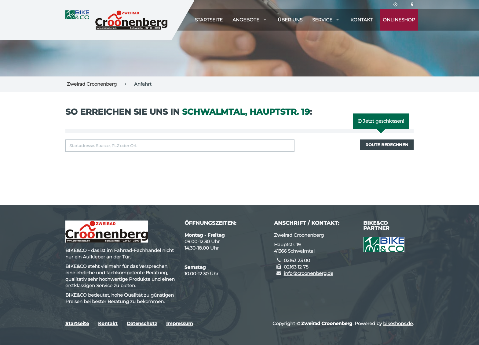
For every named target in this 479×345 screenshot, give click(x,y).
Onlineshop (399, 20)
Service (322, 20)
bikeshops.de (398, 323)
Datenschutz (142, 323)
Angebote (245, 20)
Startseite (209, 20)
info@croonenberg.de (308, 273)
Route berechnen (386, 144)
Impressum (179, 323)
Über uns (290, 20)
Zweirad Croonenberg (92, 84)
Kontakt (361, 20)
